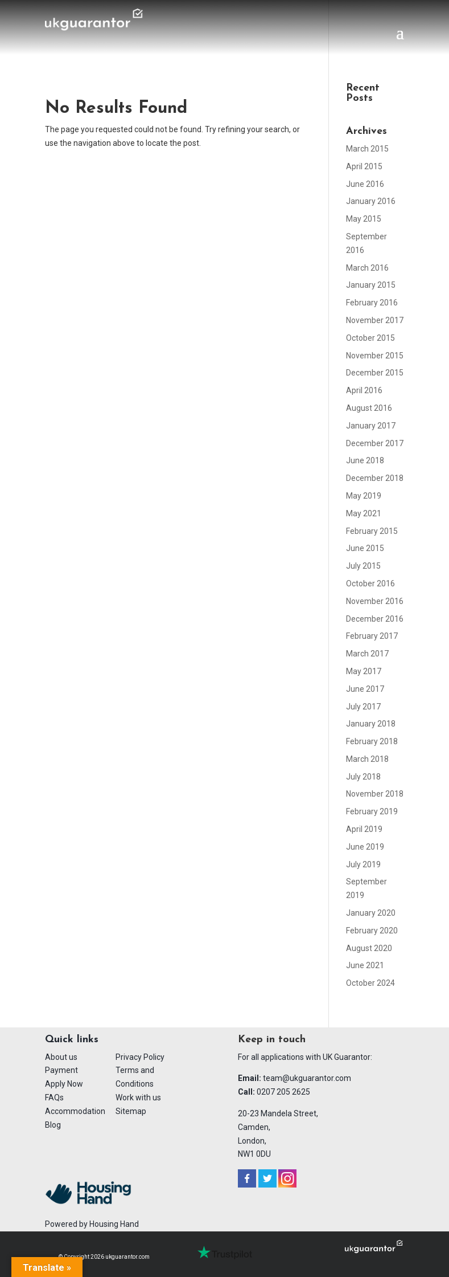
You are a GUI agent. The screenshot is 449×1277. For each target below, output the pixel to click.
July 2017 (363, 706)
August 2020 (369, 948)
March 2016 (367, 267)
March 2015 (367, 148)
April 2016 (364, 390)
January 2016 (371, 201)
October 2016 (370, 583)
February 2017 (372, 635)
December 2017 (374, 443)
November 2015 (374, 355)
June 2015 (365, 548)
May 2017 (363, 671)
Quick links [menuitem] (71, 1040)
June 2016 (365, 184)
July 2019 (363, 864)
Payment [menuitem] (61, 1070)
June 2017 (365, 688)
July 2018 (363, 776)
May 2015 (363, 218)
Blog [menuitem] (53, 1124)
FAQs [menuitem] (54, 1097)
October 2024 (370, 983)
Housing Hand (114, 1224)
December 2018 (374, 478)
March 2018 (367, 759)
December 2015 (374, 372)
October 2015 (370, 337)
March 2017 (367, 653)
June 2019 (365, 846)
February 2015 (372, 531)
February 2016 (372, 302)
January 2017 (371, 425)
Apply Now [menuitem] (64, 1083)
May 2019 (363, 495)
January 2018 (371, 723)
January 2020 (371, 912)
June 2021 (365, 965)
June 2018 (365, 460)
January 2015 (371, 284)
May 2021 (363, 513)
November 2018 (374, 793)
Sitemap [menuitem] (131, 1111)
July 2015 (363, 565)
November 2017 (374, 320)
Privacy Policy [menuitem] (140, 1057)
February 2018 (372, 741)
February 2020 (372, 930)
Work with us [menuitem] (138, 1097)
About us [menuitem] (61, 1057)
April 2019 (364, 829)
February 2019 (372, 811)
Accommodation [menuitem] (75, 1111)
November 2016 (374, 601)
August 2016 (369, 408)
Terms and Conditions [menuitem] (135, 1077)
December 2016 (374, 618)
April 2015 (364, 166)
